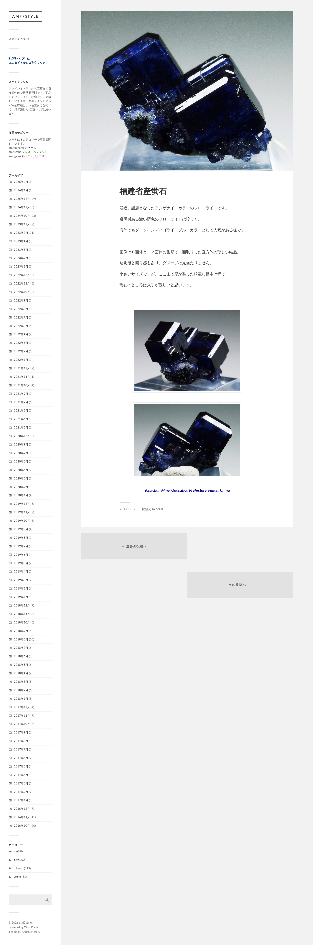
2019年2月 (21, 588)
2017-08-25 (128, 509)
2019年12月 (22, 504)
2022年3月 (21, 343)
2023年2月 (21, 258)
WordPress (31, 927)
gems (17, 860)
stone (17, 877)
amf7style (25, 16)
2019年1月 (21, 597)
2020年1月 (21, 495)
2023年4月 (21, 241)
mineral (18, 868)
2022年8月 (21, 309)
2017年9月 (21, 732)
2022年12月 (22, 275)
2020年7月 (21, 453)
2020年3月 (21, 478)
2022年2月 (21, 351)
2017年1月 (21, 800)
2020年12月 (22, 436)
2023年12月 (22, 224)
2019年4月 (21, 571)
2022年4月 (21, 334)
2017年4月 (21, 775)
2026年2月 (21, 182)
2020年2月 (21, 487)
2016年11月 (22, 817)
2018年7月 (21, 648)
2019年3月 (21, 580)
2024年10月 (22, 216)
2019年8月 (21, 537)
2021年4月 (21, 419)
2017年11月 (22, 715)
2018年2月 (21, 690)
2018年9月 (21, 631)
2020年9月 (21, 444)
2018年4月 (21, 673)
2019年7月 (21, 546)
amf (16, 851)
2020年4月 (21, 470)
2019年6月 (21, 554)
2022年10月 (22, 292)
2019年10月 (22, 521)
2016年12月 (22, 809)
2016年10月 (22, 826)
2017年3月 (21, 783)
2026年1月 (21, 190)
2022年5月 (21, 326)
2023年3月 (21, 249)
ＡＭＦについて (19, 39)
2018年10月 (22, 622)
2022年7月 (21, 317)
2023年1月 (21, 266)
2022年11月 (22, 283)
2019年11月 (22, 512)
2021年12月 (22, 368)
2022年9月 (21, 300)
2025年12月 (22, 199)
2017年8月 (21, 741)
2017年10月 (22, 724)
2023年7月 (21, 232)
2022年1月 (21, 360)
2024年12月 (22, 207)
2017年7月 (21, 749)
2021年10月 (22, 385)
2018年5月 (21, 665)
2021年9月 (21, 393)
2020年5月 (21, 461)
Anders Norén (30, 932)
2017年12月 (22, 707)
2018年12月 (22, 605)
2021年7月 (21, 402)
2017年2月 (21, 792)
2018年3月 (21, 682)
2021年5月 (21, 410)
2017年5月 (21, 766)
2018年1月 (21, 698)
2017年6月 (21, 758)
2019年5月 (21, 563)
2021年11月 (22, 376)
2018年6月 (21, 656)
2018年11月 (22, 614)
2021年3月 (21, 427)
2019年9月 (21, 529)
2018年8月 (21, 639)
